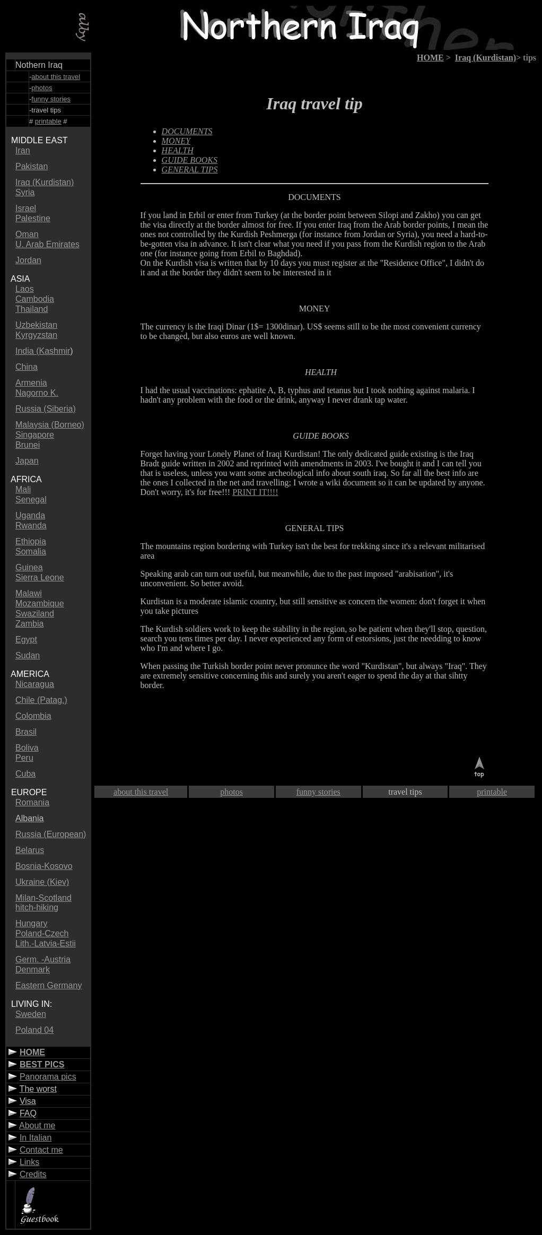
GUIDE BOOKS (189, 159)
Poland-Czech (42, 933)
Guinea (29, 567)
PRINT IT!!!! (255, 492)
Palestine (32, 218)
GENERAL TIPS (190, 169)
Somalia (30, 551)
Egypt (26, 639)
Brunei (27, 444)
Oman (27, 234)
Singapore (34, 434)
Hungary (31, 923)
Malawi (28, 593)
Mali (23, 489)
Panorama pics (48, 1076)
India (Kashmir (42, 350)
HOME (32, 1052)
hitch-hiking (36, 907)
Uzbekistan (36, 324)
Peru (24, 757)
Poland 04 (34, 1029)
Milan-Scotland (43, 897)
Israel (25, 208)
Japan (27, 460)
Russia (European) (50, 834)
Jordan (28, 260)
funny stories (51, 99)
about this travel (55, 77)
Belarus (29, 850)
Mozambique (39, 603)
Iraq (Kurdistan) (44, 182)
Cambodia (34, 298)
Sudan (27, 655)
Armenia (31, 382)
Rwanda (31, 525)
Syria (24, 192)
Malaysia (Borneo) (49, 424)
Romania (32, 802)
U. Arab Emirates (47, 244)
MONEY (176, 140)
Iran (22, 150)
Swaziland (34, 613)
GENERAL (305, 528)
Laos (24, 288)
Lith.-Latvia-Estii (45, 943)
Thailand (31, 309)
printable (48, 121)
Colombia (33, 715)
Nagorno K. (36, 392)
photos (41, 88)
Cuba (25, 773)
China (26, 366)
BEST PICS (42, 1064)
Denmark (32, 969)
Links (29, 1162)
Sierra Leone (39, 577)
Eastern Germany (48, 985)
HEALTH (178, 150)
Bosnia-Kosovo (44, 866)
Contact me (41, 1149)
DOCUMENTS (314, 197)
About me (37, 1125)
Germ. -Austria (43, 959)
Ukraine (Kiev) (42, 881)
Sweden (30, 1014)
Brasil (26, 731)
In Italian (35, 1137)
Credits (33, 1174)
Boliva (27, 747)
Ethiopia (30, 541)
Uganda (30, 515)
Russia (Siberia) (45, 408)
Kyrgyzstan (36, 335)
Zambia (29, 623)
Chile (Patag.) (41, 700)
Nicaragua (34, 684)
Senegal (31, 499)
